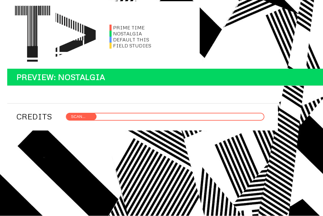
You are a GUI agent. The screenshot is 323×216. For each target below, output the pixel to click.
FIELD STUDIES (130, 46)
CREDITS (34, 116)
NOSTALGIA (125, 34)
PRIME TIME (127, 28)
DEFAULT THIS (129, 40)
